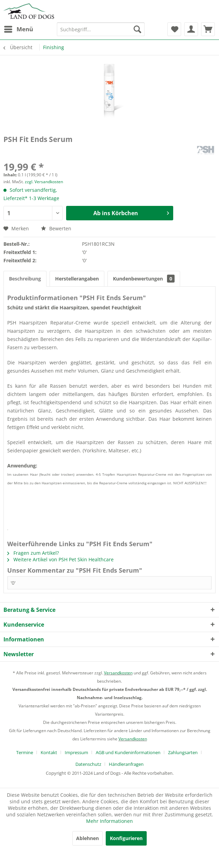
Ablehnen (87, 838)
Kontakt (49, 752)
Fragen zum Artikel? (33, 553)
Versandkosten (118, 673)
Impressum (76, 752)
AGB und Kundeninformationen (128, 752)
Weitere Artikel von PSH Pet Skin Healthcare (60, 559)
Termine (24, 752)
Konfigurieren (126, 838)
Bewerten (56, 228)
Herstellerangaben (77, 278)
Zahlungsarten (183, 752)
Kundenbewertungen (144, 279)
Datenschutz (88, 764)
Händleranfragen (126, 764)
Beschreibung (25, 278)
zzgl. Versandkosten (44, 182)
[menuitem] (18, 29)
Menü (18, 28)
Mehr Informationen (109, 821)
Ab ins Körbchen (131, 212)
